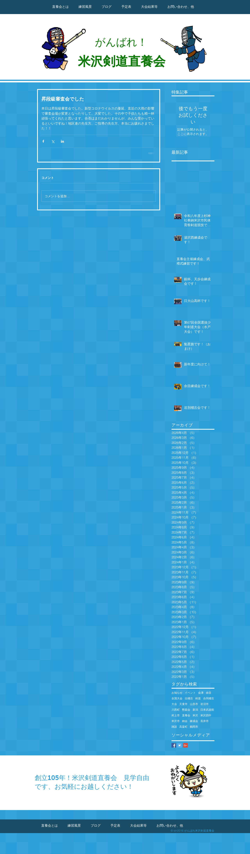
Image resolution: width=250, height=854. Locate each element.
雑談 (174, 726)
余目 (208, 692)
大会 (174, 704)
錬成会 (194, 721)
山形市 (194, 704)
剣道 (198, 698)
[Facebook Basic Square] (173, 745)
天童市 (183, 704)
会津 (201, 692)
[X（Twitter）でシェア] (53, 141)
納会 (185, 721)
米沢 (195, 715)
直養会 (186, 715)
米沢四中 (205, 715)
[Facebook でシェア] (43, 141)
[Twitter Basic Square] (179, 745)
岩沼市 (204, 704)
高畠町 (183, 726)
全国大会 (176, 698)
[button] (149, 6)
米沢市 (175, 721)
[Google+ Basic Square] (185, 745)
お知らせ (176, 692)
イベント (190, 692)
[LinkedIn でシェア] (62, 141)
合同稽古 (208, 698)
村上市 (175, 715)
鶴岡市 (194, 726)
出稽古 (189, 698)
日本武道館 (207, 709)
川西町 (175, 709)
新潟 (195, 709)
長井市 (204, 721)
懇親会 (186, 709)
